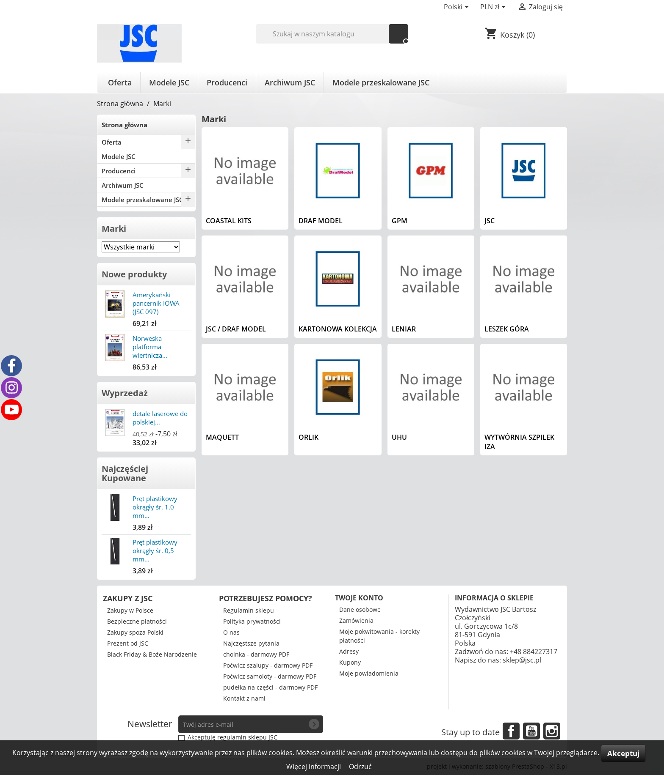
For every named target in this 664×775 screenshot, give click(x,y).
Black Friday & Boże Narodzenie (152, 654)
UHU (399, 437)
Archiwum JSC (290, 82)
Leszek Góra (506, 329)
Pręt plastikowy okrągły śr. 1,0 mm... (155, 507)
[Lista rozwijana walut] (494, 8)
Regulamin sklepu (248, 610)
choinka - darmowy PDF (256, 654)
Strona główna (124, 124)
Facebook (511, 731)
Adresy (349, 651)
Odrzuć (360, 766)
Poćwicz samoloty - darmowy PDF (269, 676)
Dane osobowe (360, 609)
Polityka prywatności (252, 621)
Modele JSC (169, 82)
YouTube (531, 731)
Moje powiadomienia (368, 673)
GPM (399, 220)
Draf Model (321, 220)
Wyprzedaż (125, 393)
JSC (489, 220)
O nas (231, 632)
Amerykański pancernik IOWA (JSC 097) (156, 303)
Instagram (551, 731)
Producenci (227, 82)
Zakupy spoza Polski (135, 632)
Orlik (308, 437)
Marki (114, 228)
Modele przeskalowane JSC (380, 82)
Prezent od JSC (127, 643)
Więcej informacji (314, 766)
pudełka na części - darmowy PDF (270, 687)
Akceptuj (623, 753)
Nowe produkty (134, 274)
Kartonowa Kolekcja (338, 329)
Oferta (120, 82)
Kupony (350, 662)
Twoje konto (359, 597)
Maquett (222, 437)
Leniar (404, 329)
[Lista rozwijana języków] (458, 8)
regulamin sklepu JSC (247, 737)
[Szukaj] (332, 34)
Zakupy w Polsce (130, 610)
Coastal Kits (229, 220)
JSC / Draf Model (236, 329)
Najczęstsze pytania (251, 643)
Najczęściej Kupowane (125, 473)
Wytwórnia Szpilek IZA (519, 442)
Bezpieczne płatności (137, 621)
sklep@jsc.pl (522, 660)
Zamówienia (356, 620)
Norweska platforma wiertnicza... (150, 346)
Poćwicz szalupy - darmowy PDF (268, 665)
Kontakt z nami (244, 698)
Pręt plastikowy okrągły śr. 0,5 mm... (155, 550)
